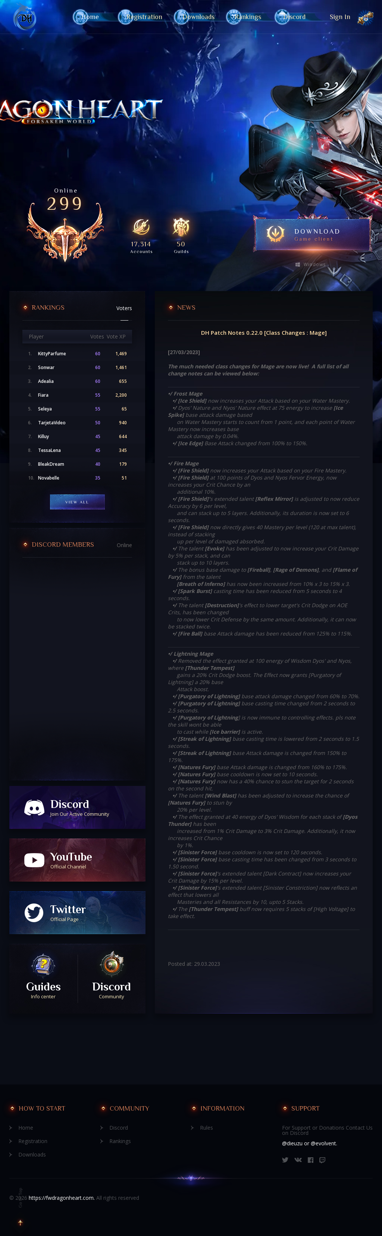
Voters (124, 308)
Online (124, 545)
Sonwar (46, 367)
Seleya (45, 409)
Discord (294, 17)
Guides (43, 990)
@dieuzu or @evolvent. (309, 1143)
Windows (315, 264)
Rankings (249, 17)
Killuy (43, 436)
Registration (144, 17)
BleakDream (51, 464)
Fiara (43, 395)
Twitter (97, 913)
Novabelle (48, 478)
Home (93, 17)
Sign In (340, 17)
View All (77, 502)
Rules (206, 1127)
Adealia (46, 381)
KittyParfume (52, 353)
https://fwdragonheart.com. (62, 1197)
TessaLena (49, 450)
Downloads (198, 17)
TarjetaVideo (52, 422)
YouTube (97, 860)
